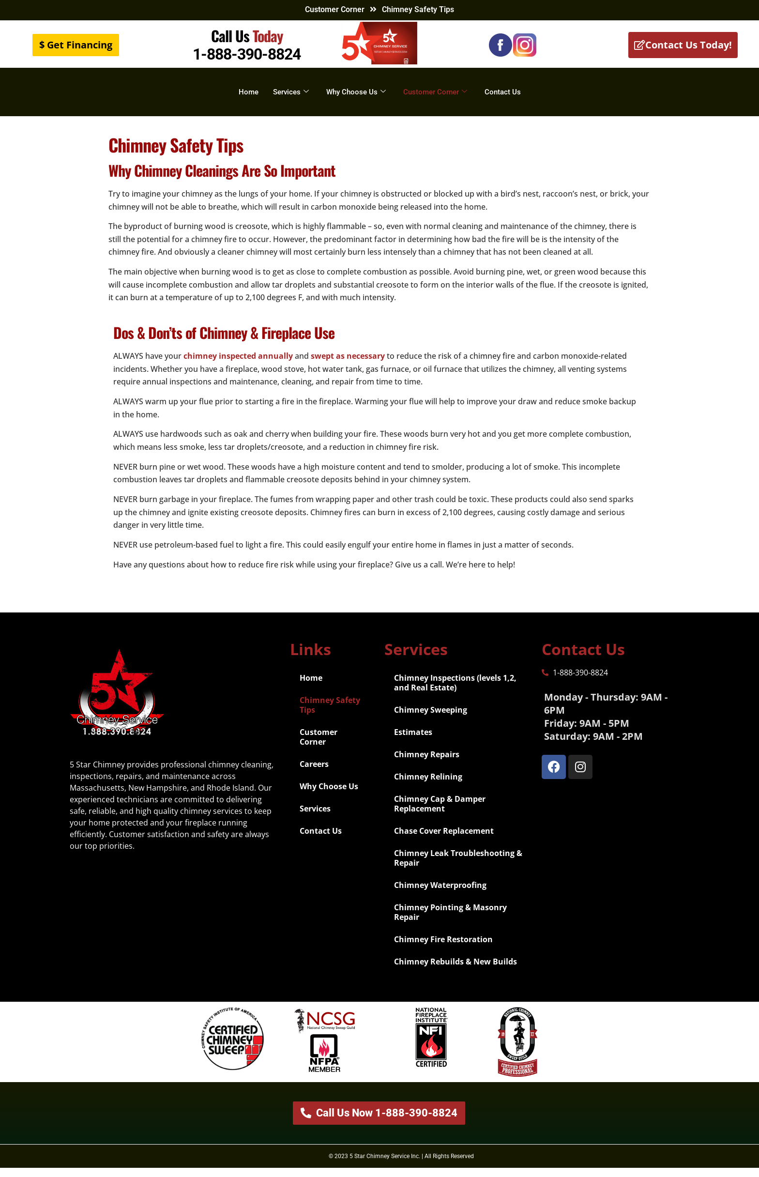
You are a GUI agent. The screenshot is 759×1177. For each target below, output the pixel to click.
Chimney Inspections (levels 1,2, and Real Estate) (455, 692)
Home (248, 92)
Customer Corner (334, 9)
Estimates (413, 741)
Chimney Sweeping (430, 719)
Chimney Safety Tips (330, 714)
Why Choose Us (356, 92)
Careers (314, 773)
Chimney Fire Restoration (443, 948)
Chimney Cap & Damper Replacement (440, 813)
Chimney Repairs (426, 763)
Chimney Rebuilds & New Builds (455, 970)
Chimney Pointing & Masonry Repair (450, 921)
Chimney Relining (428, 785)
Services (291, 92)
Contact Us (503, 92)
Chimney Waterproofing (440, 894)
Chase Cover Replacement (444, 840)
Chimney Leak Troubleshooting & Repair (458, 867)
